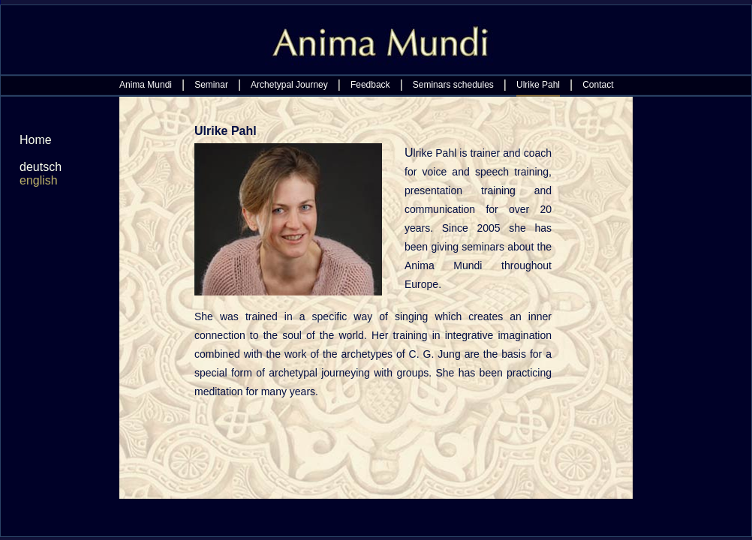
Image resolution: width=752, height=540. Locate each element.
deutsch (41, 166)
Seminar (211, 85)
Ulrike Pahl (538, 85)
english (39, 180)
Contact (597, 85)
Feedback (370, 85)
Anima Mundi (145, 85)
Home (36, 140)
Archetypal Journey (289, 85)
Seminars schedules (453, 85)
